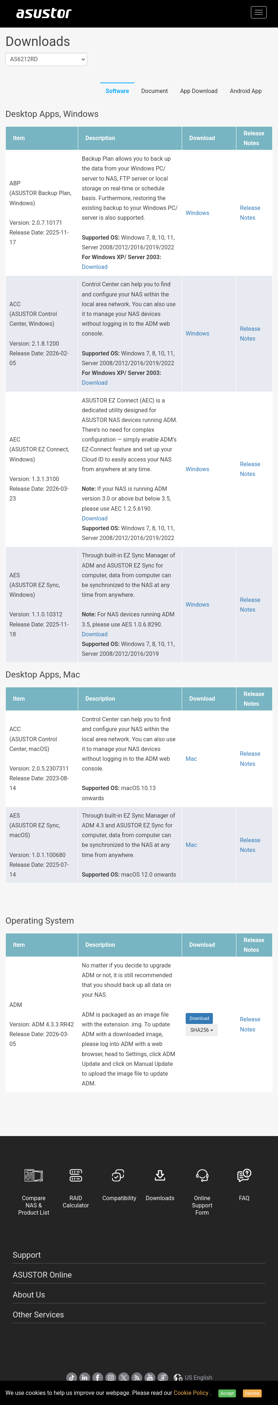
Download (95, 266)
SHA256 (201, 1030)
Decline (252, 1393)
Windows (197, 213)
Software (117, 91)
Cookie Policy (192, 1392)
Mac (191, 758)
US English (192, 1377)
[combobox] (46, 59)
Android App (246, 91)
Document (154, 91)
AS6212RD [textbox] (24, 59)
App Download (199, 91)
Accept (227, 1393)
